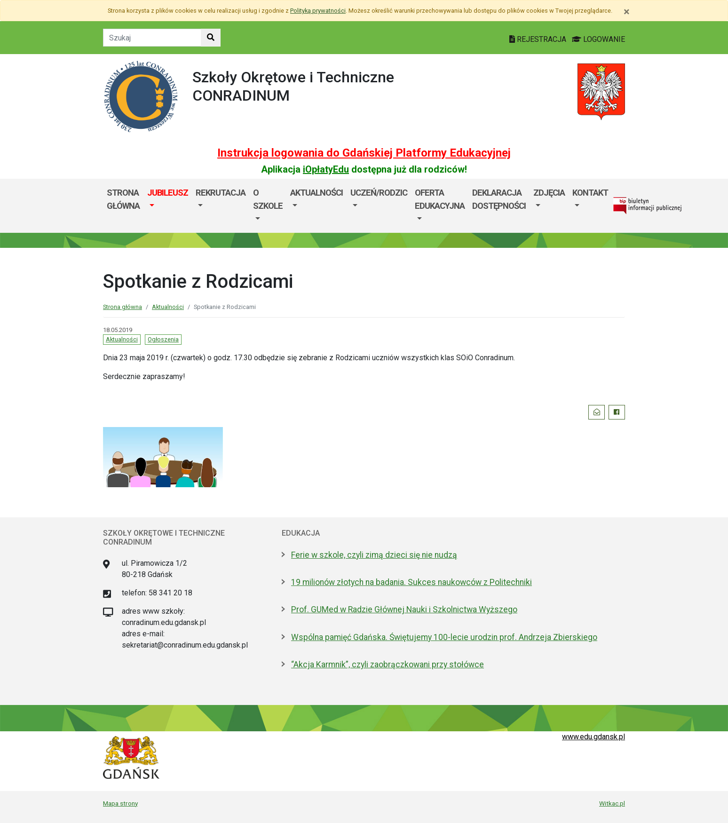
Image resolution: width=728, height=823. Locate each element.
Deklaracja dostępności (499, 199)
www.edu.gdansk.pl (593, 736)
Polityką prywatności (318, 10)
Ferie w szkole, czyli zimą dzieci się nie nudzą (374, 555)
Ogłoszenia (163, 339)
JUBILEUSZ (167, 193)
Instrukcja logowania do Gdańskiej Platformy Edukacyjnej (364, 152)
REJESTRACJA (538, 39)
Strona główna (123, 199)
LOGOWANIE (598, 39)
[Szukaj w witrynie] (211, 38)
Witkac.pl (612, 803)
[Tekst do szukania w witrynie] (152, 38)
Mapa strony (120, 803)
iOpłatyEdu (326, 169)
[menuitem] (167, 205)
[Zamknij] (627, 11)
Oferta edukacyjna (440, 199)
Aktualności (316, 193)
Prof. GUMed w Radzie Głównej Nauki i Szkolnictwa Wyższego (404, 609)
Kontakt (590, 193)
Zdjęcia (549, 193)
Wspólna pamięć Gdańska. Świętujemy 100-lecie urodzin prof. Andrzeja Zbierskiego (444, 637)
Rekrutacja (220, 193)
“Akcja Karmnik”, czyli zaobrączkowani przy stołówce (387, 664)
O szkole (268, 199)
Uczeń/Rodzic (378, 193)
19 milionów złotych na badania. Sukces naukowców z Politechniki (411, 582)
